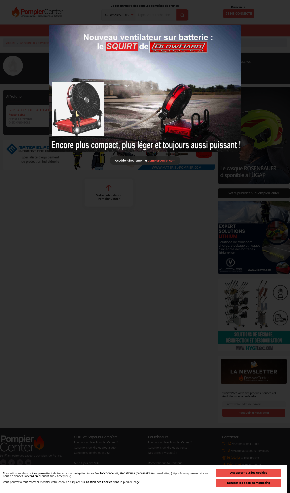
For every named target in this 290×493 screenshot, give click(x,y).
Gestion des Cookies (99, 482)
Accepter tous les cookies (248, 472)
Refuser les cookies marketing (248, 483)
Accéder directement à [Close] (145, 160)
